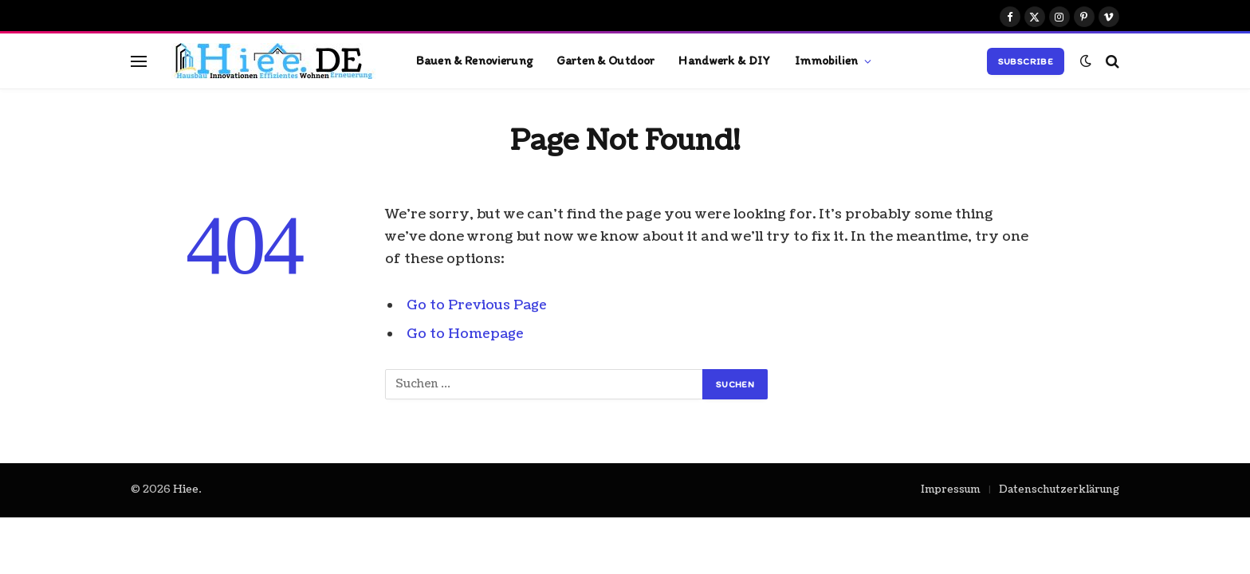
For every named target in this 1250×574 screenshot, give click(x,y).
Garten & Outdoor (605, 60)
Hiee (186, 489)
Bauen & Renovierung (474, 60)
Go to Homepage (466, 333)
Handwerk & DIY (724, 60)
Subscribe (1025, 61)
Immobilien (827, 60)
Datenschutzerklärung (1059, 489)
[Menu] (139, 61)
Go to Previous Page (477, 305)
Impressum (951, 489)
